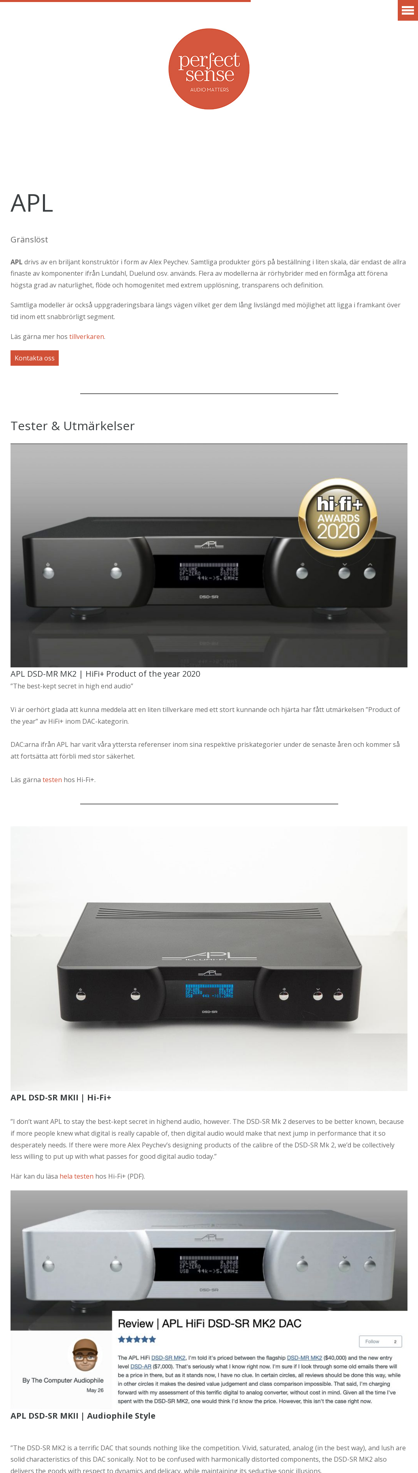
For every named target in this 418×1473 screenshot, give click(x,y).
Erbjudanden (177, 143)
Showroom (361, 143)
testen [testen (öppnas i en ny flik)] (52, 779)
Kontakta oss (35, 358)
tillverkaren (86, 336)
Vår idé (301, 143)
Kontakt (247, 155)
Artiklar (245, 143)
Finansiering (179, 155)
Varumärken (101, 143)
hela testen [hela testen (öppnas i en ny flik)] (77, 1176)
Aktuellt (33, 143)
